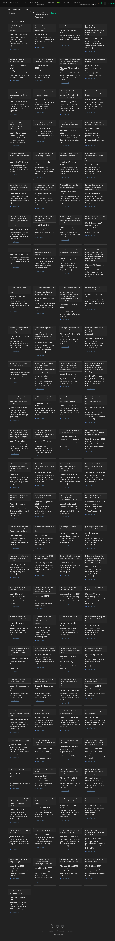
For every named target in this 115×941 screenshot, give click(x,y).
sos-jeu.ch (70, 931)
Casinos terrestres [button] (15, 2)
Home (5, 2)
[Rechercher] (105, 3)
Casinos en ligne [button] (29, 2)
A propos (60, 931)
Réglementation (84, 4)
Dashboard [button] (50, 2)
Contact (51, 931)
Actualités (40, 4)
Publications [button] (71, 2)
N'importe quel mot (41, 15)
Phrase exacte (39, 17)
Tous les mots (39, 12)
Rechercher (55, 13)
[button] (61, 2)
